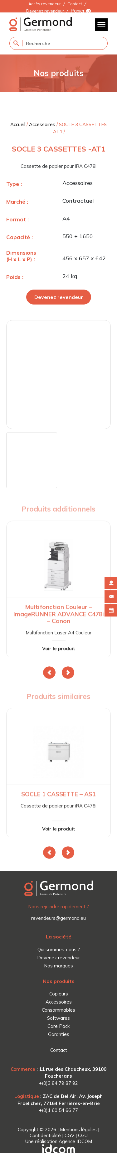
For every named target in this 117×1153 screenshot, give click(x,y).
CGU (83, 1135)
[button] (49, 672)
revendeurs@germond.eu (58, 918)
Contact (74, 3)
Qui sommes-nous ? (58, 949)
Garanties (58, 1034)
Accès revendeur (44, 3)
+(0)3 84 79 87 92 (58, 1083)
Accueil (17, 124)
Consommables (58, 1010)
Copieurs (58, 994)
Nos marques (58, 966)
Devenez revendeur (45, 10)
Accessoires (42, 124)
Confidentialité (45, 1135)
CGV (69, 1135)
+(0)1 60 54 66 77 (58, 1110)
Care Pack (58, 1026)
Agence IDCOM (75, 1141)
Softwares (58, 1018)
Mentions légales (78, 1129)
